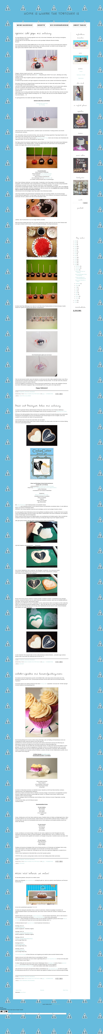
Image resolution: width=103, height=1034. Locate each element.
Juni (76, 289)
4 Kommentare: (49, 393)
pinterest (32, 391)
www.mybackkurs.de (30, 880)
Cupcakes (21, 863)
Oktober (77, 269)
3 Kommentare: (49, 978)
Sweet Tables (79, 25)
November (78, 268)
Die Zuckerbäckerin (59, 25)
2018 (75, 255)
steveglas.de (51, 963)
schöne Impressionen (37, 915)
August (77, 285)
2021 (75, 250)
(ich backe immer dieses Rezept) (46, 486)
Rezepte (41, 25)
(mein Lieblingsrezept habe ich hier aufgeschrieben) (44, 487)
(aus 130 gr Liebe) (46, 754)
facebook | (22, 391)
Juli (76, 287)
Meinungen (17, 918)
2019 (75, 253)
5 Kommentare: (49, 661)
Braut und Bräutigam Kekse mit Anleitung (38, 405)
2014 (75, 262)
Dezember (78, 266)
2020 (75, 252)
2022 (75, 248)
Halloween (28, 395)
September (78, 283)
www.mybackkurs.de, (51, 958)
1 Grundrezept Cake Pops (42, 103)
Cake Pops (22, 395)
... (51, 18)
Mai (76, 290)
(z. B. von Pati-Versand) (46, 173)
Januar (77, 298)
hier (38, 74)
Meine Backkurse (25, 25)
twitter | (27, 391)
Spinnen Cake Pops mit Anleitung (33, 33)
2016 (75, 259)
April (76, 292)
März (77, 294)
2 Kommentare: (49, 861)
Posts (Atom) (23, 992)
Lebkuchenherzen (21, 504)
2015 (75, 261)
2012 (75, 300)
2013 (75, 264)
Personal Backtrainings (39, 917)
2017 (75, 257)
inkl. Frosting (42, 104)
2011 (75, 302)
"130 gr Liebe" (44, 683)
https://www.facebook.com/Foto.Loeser (24, 965)
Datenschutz (81, 78)
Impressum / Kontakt (81, 74)
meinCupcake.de (48, 178)
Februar (77, 296)
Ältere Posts (65, 990)
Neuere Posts (18, 990)
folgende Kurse (30, 923)
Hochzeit (21, 663)
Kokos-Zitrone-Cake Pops (42, 137)
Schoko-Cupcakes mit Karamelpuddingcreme (38, 673)
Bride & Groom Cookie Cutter (42, 494)
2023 (75, 246)
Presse (81, 71)
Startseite (42, 990)
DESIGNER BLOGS (56, 1004)
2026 (75, 241)
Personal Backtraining (28, 980)
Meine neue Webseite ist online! (32, 873)
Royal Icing (17, 506)
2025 (75, 242)
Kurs (20, 980)
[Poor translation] (5, 1011)
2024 (75, 244)
